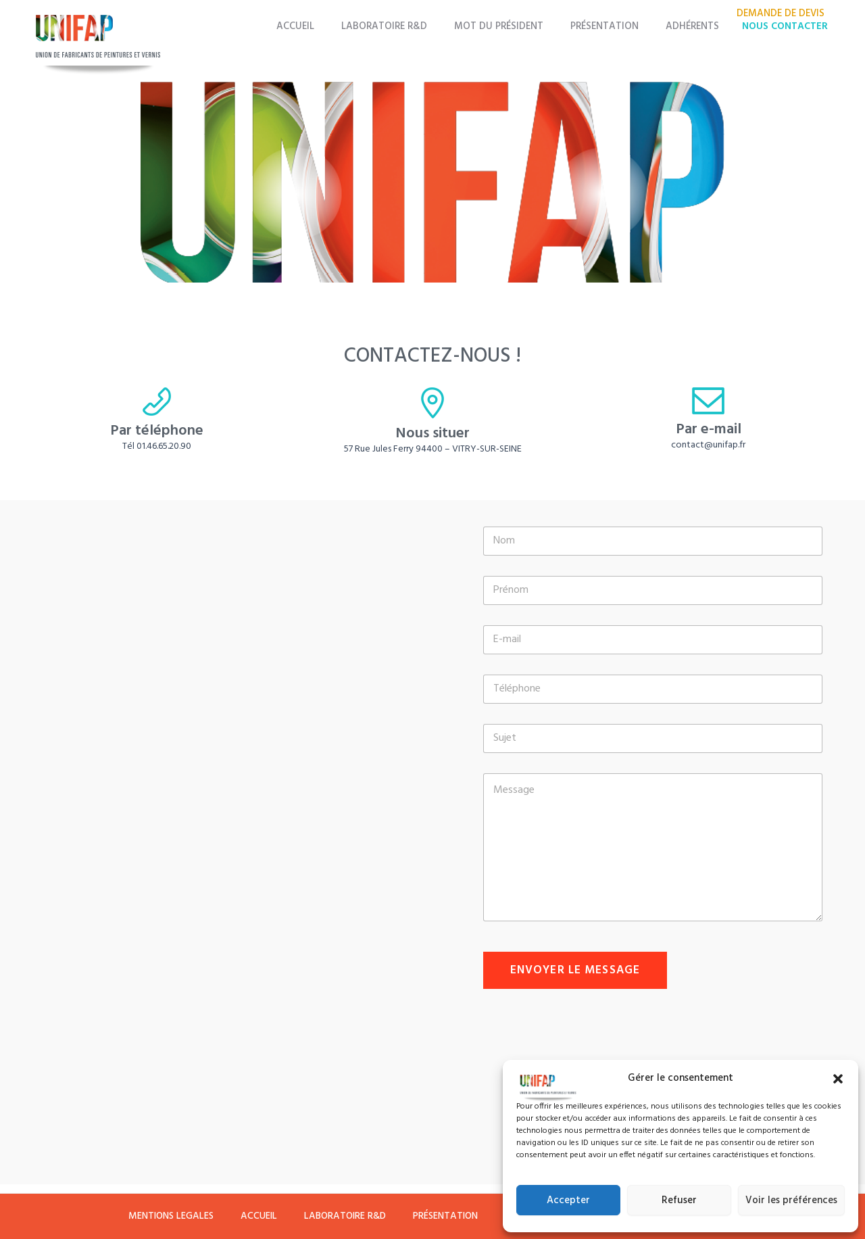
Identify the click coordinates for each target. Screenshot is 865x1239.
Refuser (679, 1200)
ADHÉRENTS (695, 26)
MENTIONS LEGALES (157, 1212)
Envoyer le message (575, 970)
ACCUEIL (328, 26)
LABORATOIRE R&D (409, 26)
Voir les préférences (791, 1200)
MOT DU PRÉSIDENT (516, 26)
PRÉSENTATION (615, 26)
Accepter (568, 1200)
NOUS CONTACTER (785, 26)
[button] (838, 1079)
